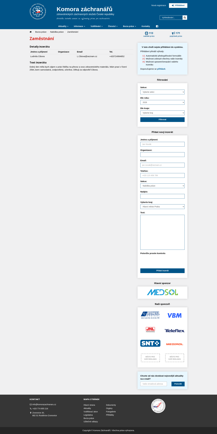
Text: (142, 212)
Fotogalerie (111, 412)
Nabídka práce (57, 32)
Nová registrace (158, 5)
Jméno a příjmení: (149, 139)
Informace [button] (79, 26)
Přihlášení (178, 5)
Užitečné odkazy (91, 421)
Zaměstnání (72, 32)
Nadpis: (144, 191)
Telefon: (144, 171)
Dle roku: (144, 98)
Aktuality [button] (63, 26)
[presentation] (161, 261)
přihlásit (161, 69)
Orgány (109, 408)
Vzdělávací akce (91, 412)
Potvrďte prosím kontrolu (152, 253)
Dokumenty (111, 405)
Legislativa (88, 415)
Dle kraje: (145, 108)
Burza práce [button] (129, 26)
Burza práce (40, 32)
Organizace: (146, 150)
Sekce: (143, 87)
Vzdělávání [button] (97, 26)
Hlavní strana (89, 405)
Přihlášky (110, 415)
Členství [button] (112, 26)
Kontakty (146, 26)
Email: (143, 160)
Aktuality (87, 408)
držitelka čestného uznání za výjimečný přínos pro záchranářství (83, 18)
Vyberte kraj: (146, 202)
